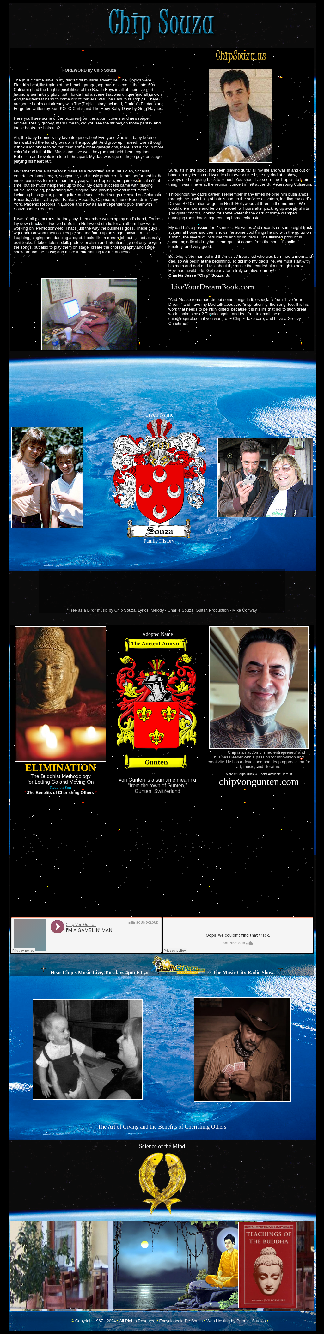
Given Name (158, 415)
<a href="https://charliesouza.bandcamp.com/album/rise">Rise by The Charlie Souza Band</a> (162, 589)
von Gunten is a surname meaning (157, 779)
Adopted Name (157, 634)
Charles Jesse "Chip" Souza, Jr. (199, 275)
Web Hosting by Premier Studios (236, 1321)
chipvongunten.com (259, 781)
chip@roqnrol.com (185, 318)
